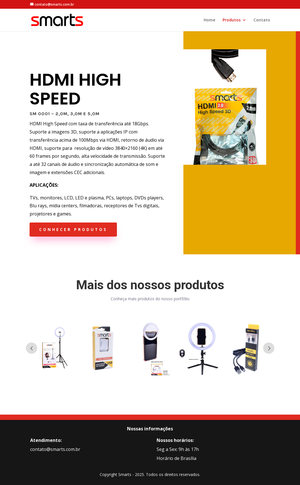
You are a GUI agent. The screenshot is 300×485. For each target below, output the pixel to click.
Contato (262, 20)
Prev (31, 348)
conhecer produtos (73, 229)
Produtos (232, 20)
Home (209, 20)
